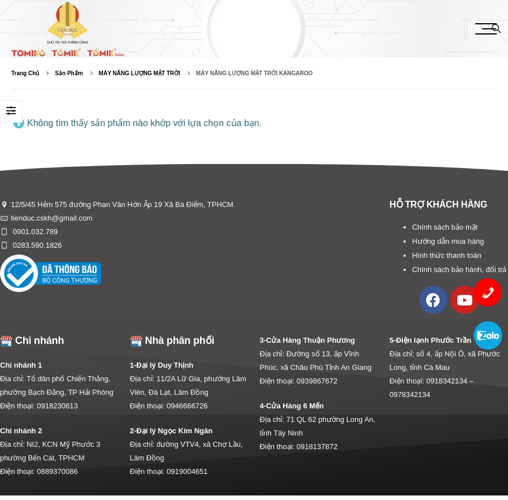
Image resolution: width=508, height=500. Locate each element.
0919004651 (187, 471)
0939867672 (317, 381)
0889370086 (57, 471)
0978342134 (409, 394)
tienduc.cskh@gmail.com (52, 218)
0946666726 (187, 406)
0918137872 (317, 446)
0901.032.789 (34, 231)
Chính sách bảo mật (444, 227)
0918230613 (57, 406)
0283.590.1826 (36, 245)
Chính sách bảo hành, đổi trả (459, 269)
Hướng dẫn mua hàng (448, 241)
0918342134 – (450, 381)
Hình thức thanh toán (446, 255)
